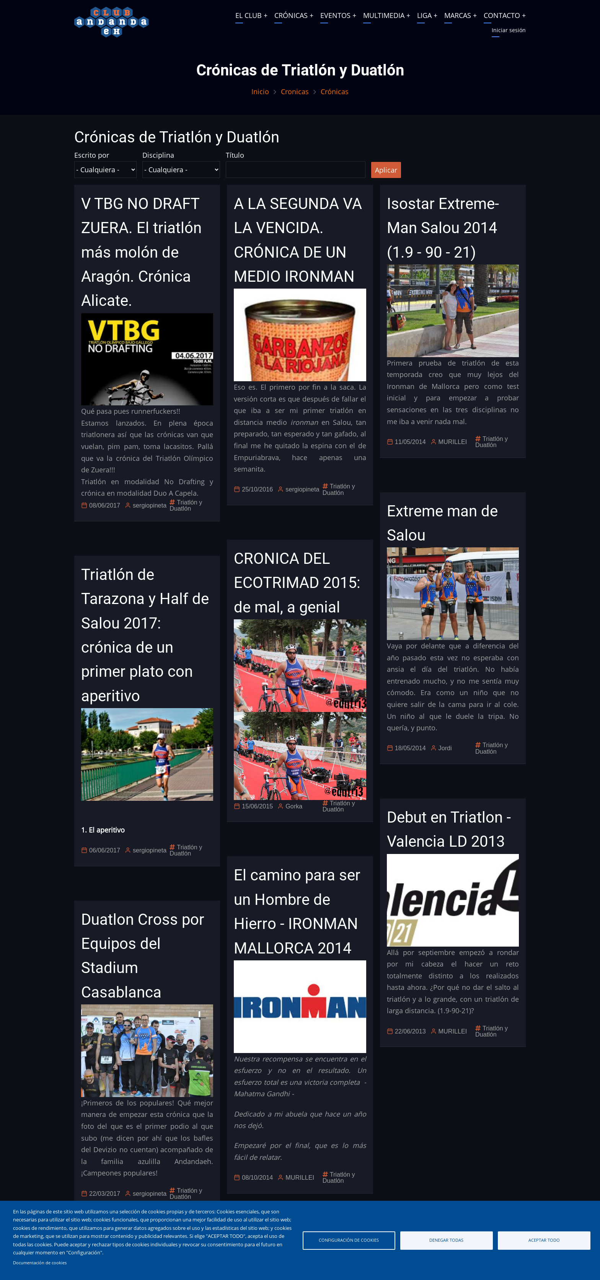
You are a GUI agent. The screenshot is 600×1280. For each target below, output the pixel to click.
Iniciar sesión (509, 30)
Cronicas (295, 91)
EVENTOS (335, 15)
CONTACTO (502, 15)
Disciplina (158, 155)
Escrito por (91, 155)
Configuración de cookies (349, 1240)
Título (235, 155)
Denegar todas (446, 1240)
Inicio (260, 91)
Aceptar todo (544, 1240)
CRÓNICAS (291, 15)
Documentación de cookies (40, 1262)
